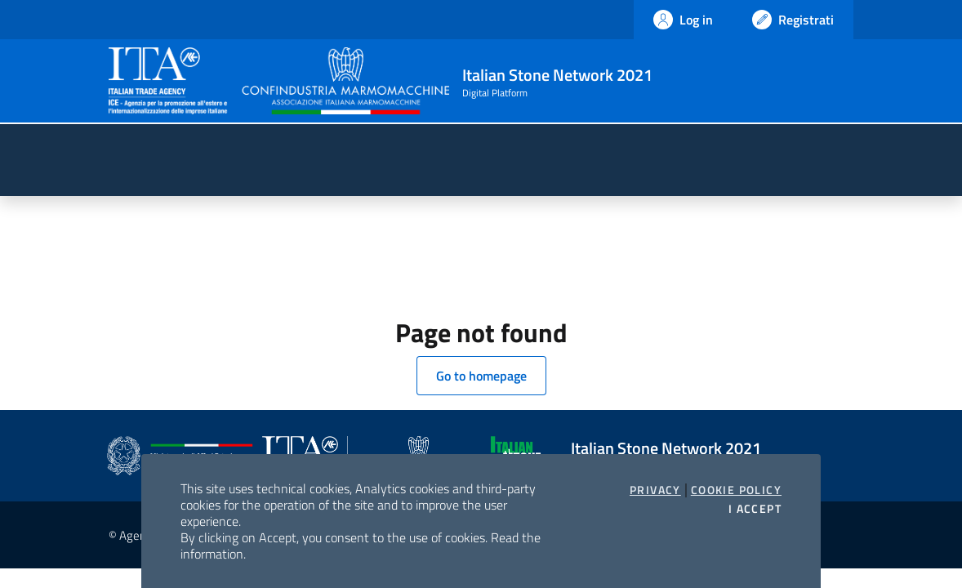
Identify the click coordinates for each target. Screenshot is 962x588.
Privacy (655, 490)
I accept (755, 508)
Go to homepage (481, 375)
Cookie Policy (736, 490)
